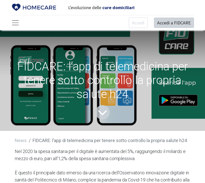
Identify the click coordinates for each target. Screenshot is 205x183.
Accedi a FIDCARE (174, 23)
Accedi (138, 23)
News (21, 140)
